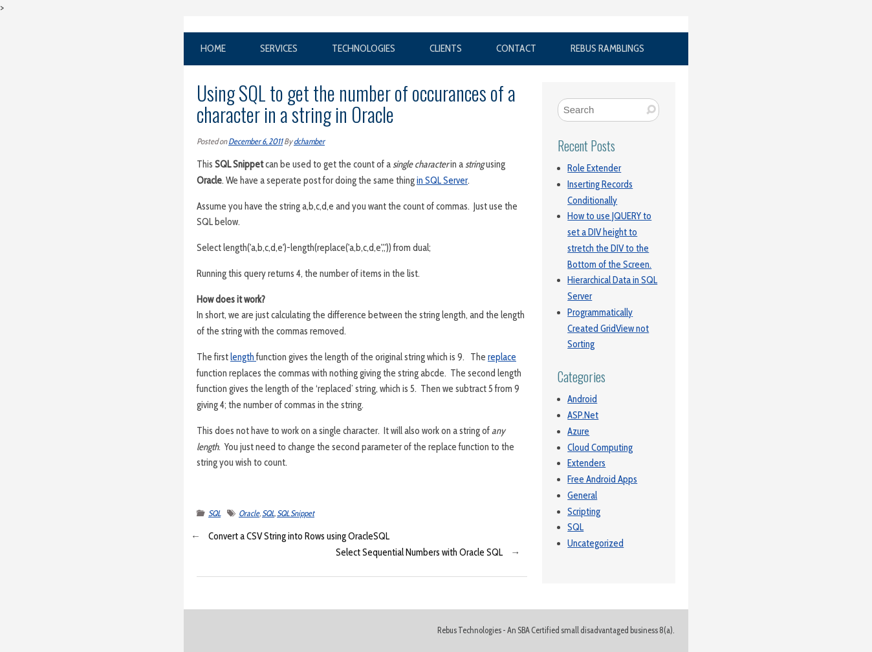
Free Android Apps (602, 479)
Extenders (586, 463)
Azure (578, 431)
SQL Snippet (295, 513)
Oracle (249, 513)
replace (502, 357)
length (243, 357)
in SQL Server (442, 180)
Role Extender (594, 168)
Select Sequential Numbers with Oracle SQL (419, 552)
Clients (446, 48)
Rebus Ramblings (607, 48)
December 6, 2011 (255, 141)
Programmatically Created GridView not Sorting (608, 329)
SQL (214, 513)
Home (213, 48)
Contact (516, 48)
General (582, 495)
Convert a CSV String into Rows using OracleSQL (298, 536)
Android (582, 399)
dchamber (309, 141)
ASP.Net (582, 415)
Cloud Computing (600, 447)
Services (279, 48)
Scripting (583, 511)
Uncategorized (595, 543)
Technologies (363, 48)
